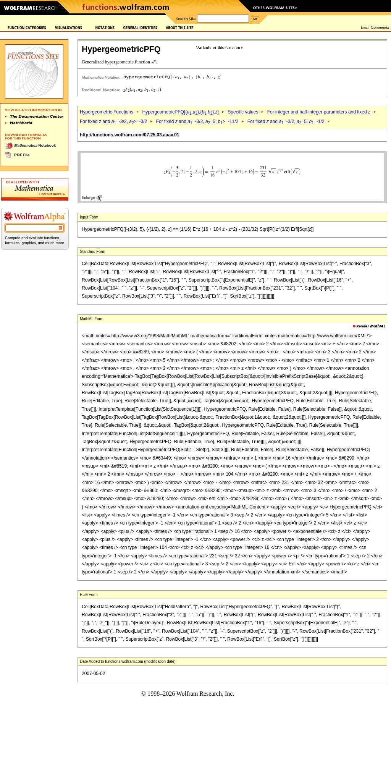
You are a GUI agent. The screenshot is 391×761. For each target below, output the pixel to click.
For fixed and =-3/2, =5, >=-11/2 (197, 121)
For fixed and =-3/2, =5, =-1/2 (286, 121)
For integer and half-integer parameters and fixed (318, 112)
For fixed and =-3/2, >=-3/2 (113, 121)
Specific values (243, 112)
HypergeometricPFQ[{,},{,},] (180, 112)
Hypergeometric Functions (106, 112)
